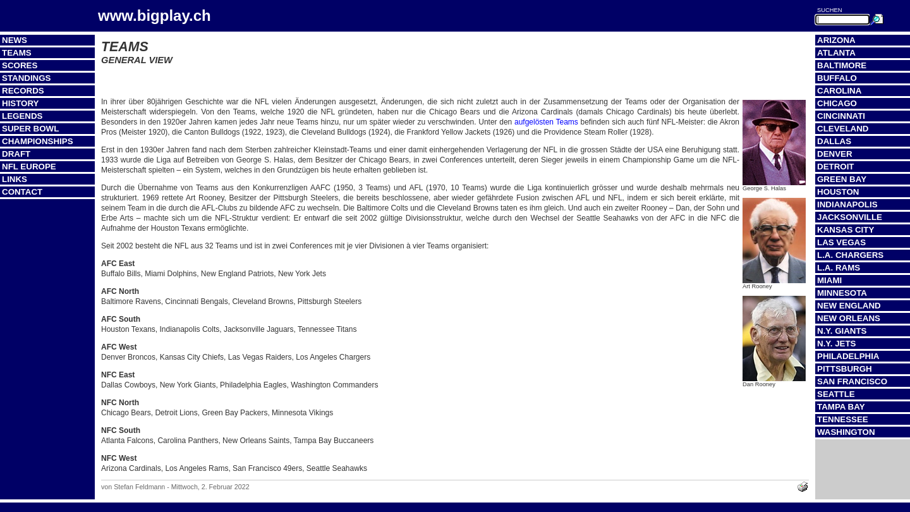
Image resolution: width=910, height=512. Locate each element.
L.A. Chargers (850, 255)
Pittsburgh (844, 369)
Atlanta (836, 53)
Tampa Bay (841, 406)
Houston (838, 192)
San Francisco (852, 381)
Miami (829, 280)
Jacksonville (849, 217)
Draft (16, 154)
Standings (26, 78)
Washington (846, 432)
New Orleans (848, 318)
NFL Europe (29, 166)
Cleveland (842, 128)
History (20, 103)
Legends (22, 116)
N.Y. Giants (842, 331)
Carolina (839, 90)
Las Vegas (841, 242)
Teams (17, 53)
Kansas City (845, 230)
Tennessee (842, 419)
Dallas (834, 141)
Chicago (837, 103)
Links (14, 179)
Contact (22, 192)
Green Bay (841, 179)
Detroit (835, 166)
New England (849, 305)
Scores (19, 65)
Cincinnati (841, 116)
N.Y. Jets (836, 343)
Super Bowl (30, 128)
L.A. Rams (838, 267)
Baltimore (841, 65)
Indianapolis (847, 204)
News (14, 40)
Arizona (836, 40)
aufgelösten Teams (546, 122)
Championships (37, 141)
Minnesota (842, 293)
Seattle (836, 394)
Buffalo (837, 78)
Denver (834, 154)
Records (23, 90)
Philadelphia (848, 356)
